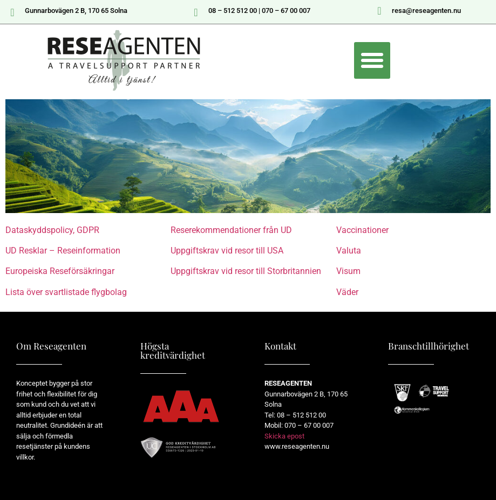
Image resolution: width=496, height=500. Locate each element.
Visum (348, 271)
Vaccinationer (362, 230)
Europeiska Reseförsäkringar (59, 271)
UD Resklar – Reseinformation (62, 250)
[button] (372, 60)
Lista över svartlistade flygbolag (66, 292)
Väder (347, 292)
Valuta (348, 250)
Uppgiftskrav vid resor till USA (227, 250)
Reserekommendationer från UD (231, 230)
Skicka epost (284, 436)
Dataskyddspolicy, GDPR (52, 230)
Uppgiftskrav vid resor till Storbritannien (246, 271)
